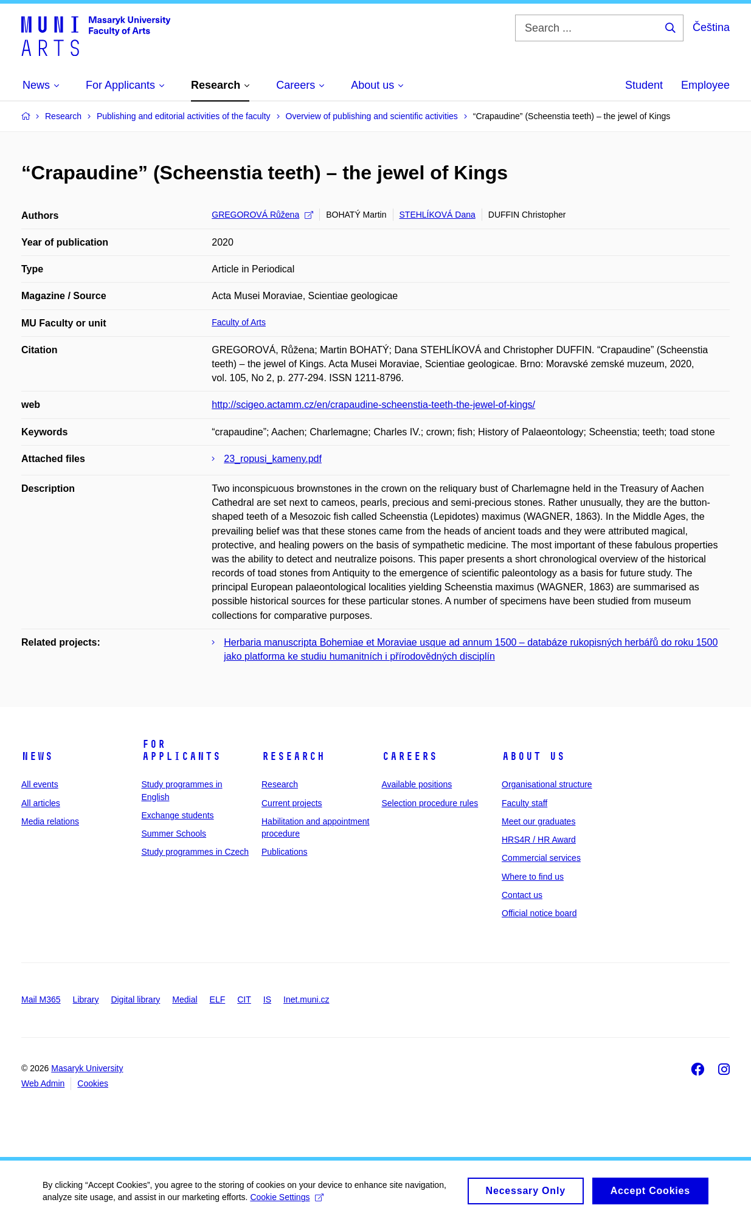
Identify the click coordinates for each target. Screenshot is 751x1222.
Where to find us (533, 877)
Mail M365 (41, 999)
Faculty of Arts (239, 322)
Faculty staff (524, 803)
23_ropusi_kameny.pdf (273, 459)
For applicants (181, 750)
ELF (218, 999)
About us (533, 756)
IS (267, 999)
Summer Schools (174, 833)
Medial (184, 999)
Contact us (522, 895)
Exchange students (178, 815)
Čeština (711, 27)
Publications (284, 852)
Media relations (50, 821)
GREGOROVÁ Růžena (262, 214)
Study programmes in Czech (195, 852)
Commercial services (541, 858)
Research (293, 756)
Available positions (417, 784)
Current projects (291, 803)
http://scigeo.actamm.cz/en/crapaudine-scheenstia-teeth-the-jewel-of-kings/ (373, 404)
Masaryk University (87, 1068)
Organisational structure (547, 784)
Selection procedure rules (430, 803)
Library (86, 999)
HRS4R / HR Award (539, 839)
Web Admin (42, 1083)
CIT (244, 999)
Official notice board (539, 913)
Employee (705, 85)
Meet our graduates (538, 821)
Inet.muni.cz (306, 999)
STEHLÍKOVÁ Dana (438, 214)
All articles (40, 803)
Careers (409, 756)
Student (644, 85)
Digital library (135, 999)
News (37, 756)
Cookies (92, 1083)
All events (39, 784)
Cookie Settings (287, 1201)
